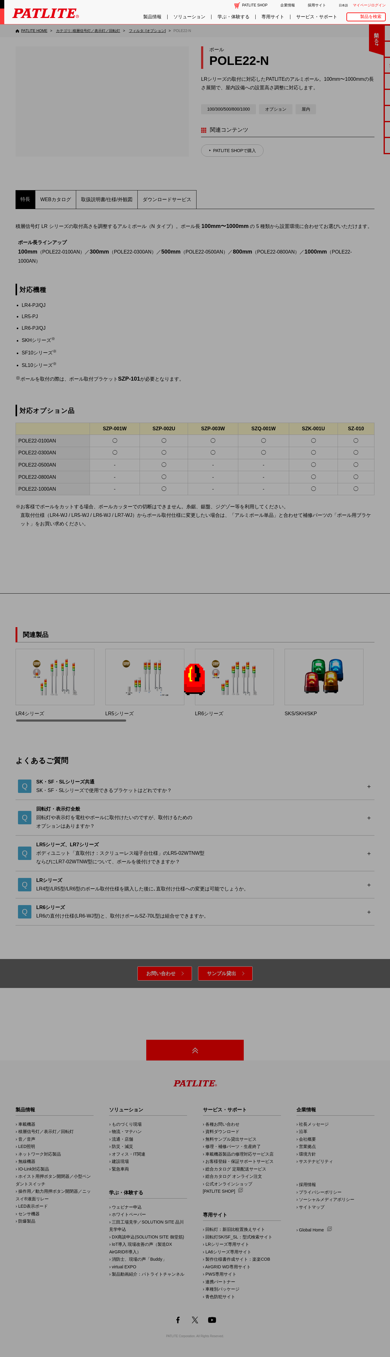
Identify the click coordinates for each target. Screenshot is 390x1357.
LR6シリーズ (234, 682)
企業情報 (287, 5)
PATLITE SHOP (255, 5)
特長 (25, 199)
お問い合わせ (161, 973)
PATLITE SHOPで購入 (234, 150)
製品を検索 (370, 16)
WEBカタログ (55, 199)
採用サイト (317, 5)
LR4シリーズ (55, 682)
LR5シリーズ (144, 682)
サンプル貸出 (221, 973)
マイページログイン (369, 5)
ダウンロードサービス (167, 199)
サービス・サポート (316, 16)
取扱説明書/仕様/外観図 (107, 199)
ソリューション (189, 16)
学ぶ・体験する (234, 16)
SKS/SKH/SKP (324, 682)
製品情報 (152, 16)
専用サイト (272, 16)
